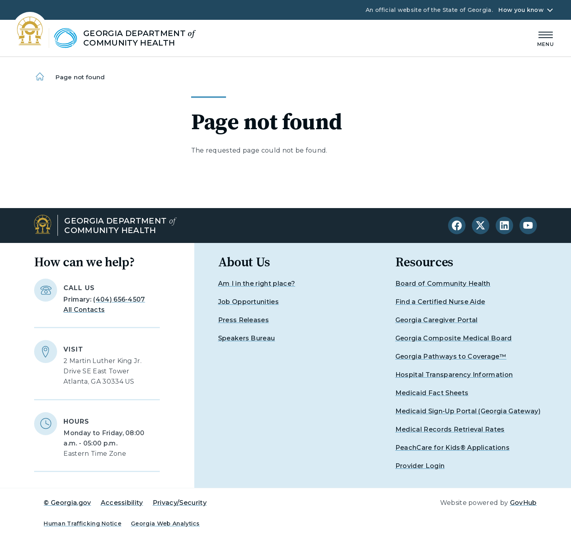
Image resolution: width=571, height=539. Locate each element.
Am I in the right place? (256, 283)
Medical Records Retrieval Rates (450, 429)
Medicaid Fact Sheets (431, 393)
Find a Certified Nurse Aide (440, 302)
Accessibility (122, 503)
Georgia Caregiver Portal (436, 320)
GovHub (523, 503)
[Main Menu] (545, 38)
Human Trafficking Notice (82, 523)
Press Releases (243, 320)
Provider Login (420, 466)
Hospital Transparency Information (454, 374)
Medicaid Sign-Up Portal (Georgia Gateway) (467, 411)
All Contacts (84, 309)
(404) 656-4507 (119, 299)
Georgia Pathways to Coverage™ (450, 356)
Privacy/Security (180, 503)
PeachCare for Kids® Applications (452, 447)
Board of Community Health (443, 283)
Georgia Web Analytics (165, 523)
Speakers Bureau (246, 338)
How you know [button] (520, 10)
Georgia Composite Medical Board (453, 338)
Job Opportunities (248, 302)
